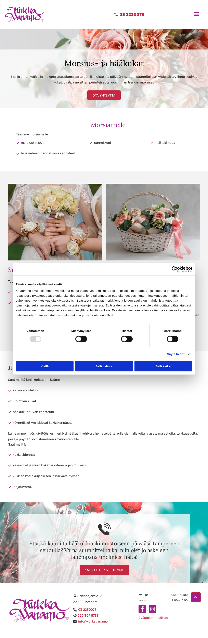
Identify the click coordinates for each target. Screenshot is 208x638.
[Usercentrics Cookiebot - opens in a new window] (174, 269)
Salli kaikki (163, 366)
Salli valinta (104, 366)
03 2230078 (87, 610)
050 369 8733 (88, 615)
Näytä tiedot (176, 354)
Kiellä (44, 366)
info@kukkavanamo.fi (94, 621)
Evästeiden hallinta (153, 618)
